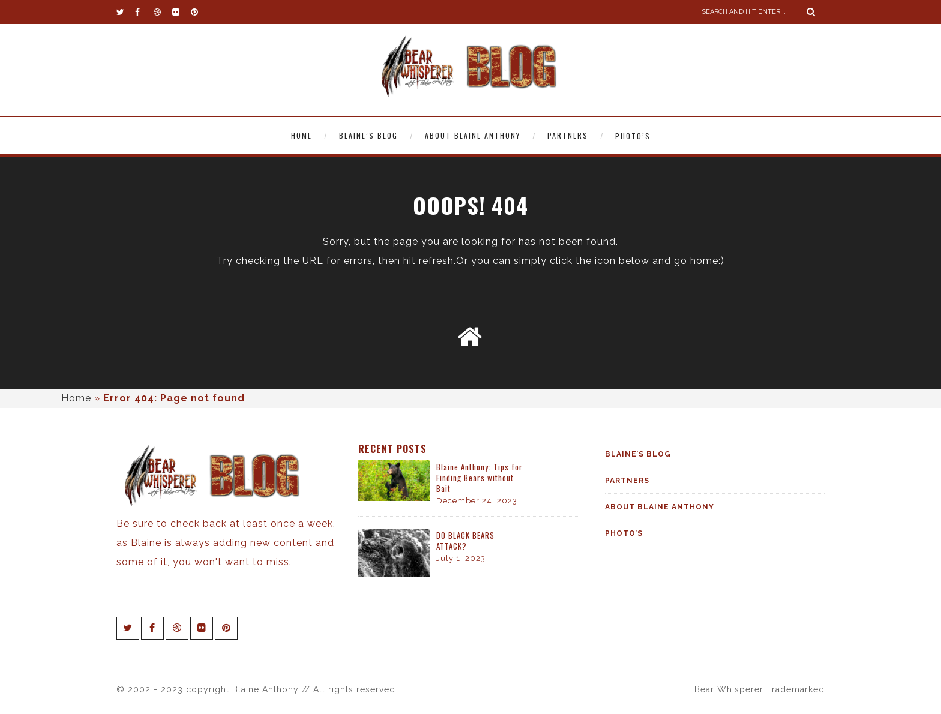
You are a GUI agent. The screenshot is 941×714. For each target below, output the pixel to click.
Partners (567, 135)
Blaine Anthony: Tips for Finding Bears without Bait (479, 477)
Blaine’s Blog (368, 135)
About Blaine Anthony (472, 135)
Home (301, 135)
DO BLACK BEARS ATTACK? (465, 540)
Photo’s (633, 136)
